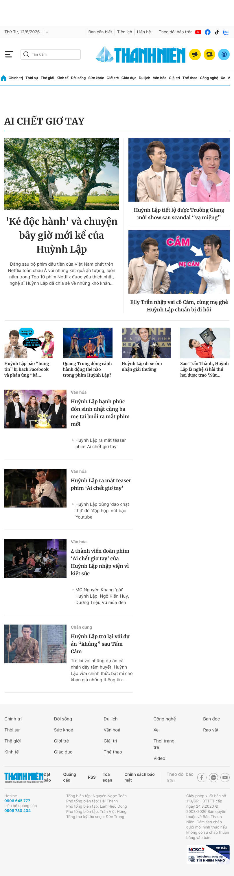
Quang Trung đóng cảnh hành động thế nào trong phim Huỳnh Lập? (87, 369)
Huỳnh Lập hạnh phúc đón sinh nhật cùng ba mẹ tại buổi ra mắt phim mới (100, 412)
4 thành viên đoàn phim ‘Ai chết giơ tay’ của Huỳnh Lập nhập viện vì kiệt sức (100, 562)
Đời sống (78, 78)
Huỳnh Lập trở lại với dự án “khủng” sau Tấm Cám (100, 644)
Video (159, 758)
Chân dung (81, 627)
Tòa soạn (107, 777)
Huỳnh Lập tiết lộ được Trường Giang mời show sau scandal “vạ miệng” (179, 214)
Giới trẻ (113, 78)
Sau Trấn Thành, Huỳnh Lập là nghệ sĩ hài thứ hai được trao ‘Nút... (204, 369)
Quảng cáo (69, 777)
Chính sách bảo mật (139, 777)
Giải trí (174, 78)
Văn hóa (159, 78)
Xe (223, 78)
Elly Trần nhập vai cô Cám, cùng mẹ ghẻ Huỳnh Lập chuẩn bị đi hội (179, 306)
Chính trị (16, 78)
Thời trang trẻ (163, 744)
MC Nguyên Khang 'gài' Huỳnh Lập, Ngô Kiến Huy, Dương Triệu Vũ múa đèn (102, 596)
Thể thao (190, 78)
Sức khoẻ (63, 730)
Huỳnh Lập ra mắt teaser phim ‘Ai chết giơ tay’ (100, 443)
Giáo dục (129, 78)
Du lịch (144, 78)
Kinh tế (63, 78)
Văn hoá (112, 730)
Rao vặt (210, 730)
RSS (92, 777)
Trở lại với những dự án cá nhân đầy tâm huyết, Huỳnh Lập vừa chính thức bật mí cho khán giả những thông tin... (102, 670)
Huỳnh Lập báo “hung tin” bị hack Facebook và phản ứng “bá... (26, 369)
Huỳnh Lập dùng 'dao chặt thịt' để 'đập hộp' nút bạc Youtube (102, 510)
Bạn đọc (211, 719)
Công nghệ (209, 78)
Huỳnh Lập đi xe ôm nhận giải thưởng (142, 366)
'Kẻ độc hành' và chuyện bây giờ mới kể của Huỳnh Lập (61, 235)
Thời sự (31, 78)
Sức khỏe (96, 78)
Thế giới (47, 78)
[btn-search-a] (26, 54)
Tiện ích (124, 32)
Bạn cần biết (100, 32)
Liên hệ (144, 32)
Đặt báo (47, 777)
